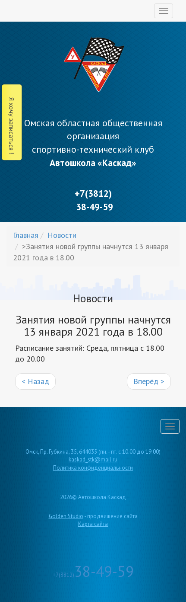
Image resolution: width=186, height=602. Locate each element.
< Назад (35, 381)
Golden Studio (66, 516)
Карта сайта (93, 524)
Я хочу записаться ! (11, 125)
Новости (61, 235)
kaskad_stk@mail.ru (93, 459)
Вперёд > (148, 381)
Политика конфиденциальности (93, 467)
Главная (25, 235)
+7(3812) (93, 575)
